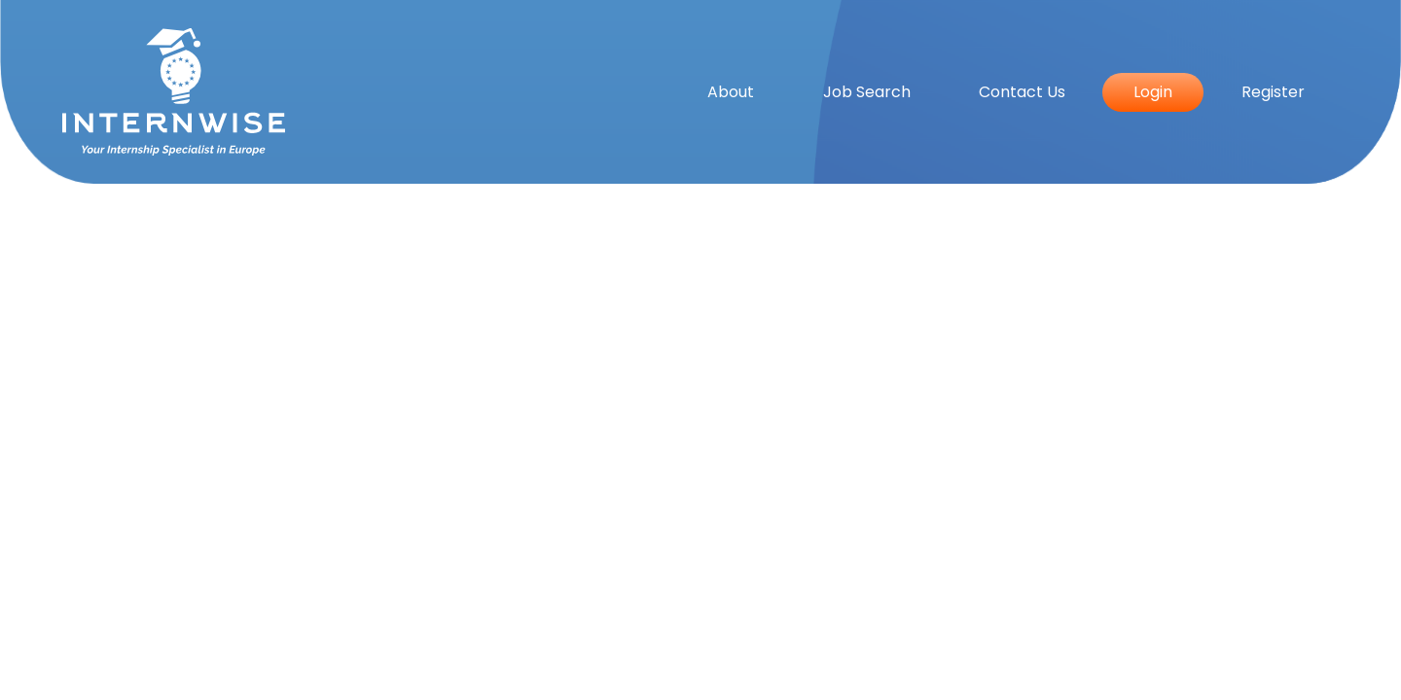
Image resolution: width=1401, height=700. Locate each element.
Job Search (867, 92)
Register (1273, 92)
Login (1152, 92)
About (730, 92)
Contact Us (1022, 92)
